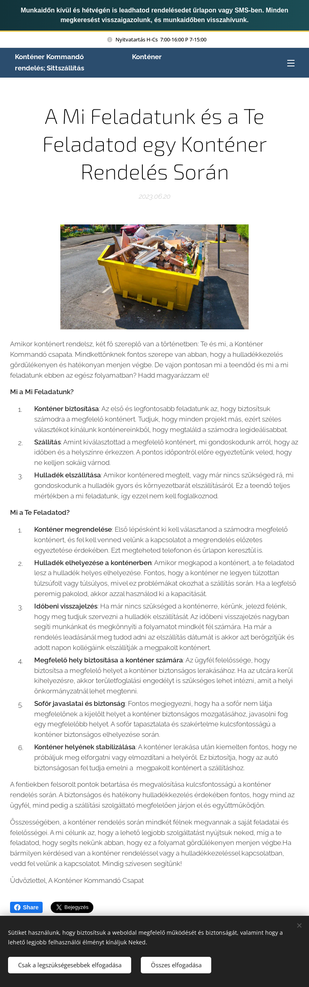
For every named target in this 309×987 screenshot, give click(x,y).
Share (26, 907)
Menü (291, 63)
